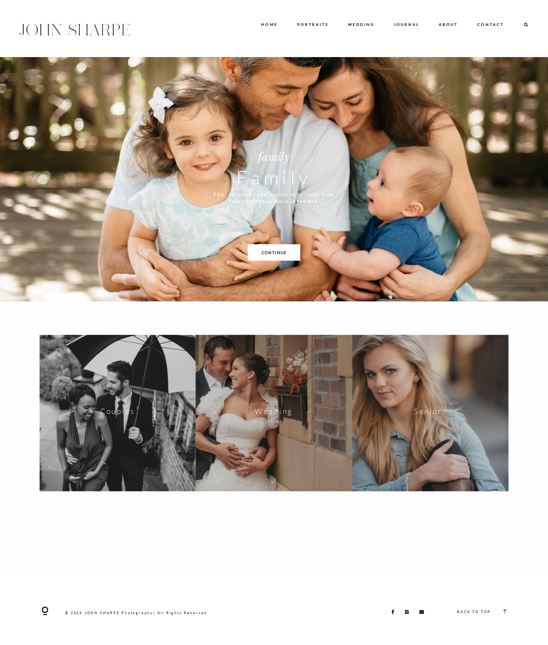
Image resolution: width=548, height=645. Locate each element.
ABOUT (448, 24)
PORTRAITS (313, 24)
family (274, 156)
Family (273, 177)
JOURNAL (407, 24)
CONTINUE (273, 252)
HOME (269, 24)
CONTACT (490, 24)
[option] (274, 179)
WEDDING (361, 24)
